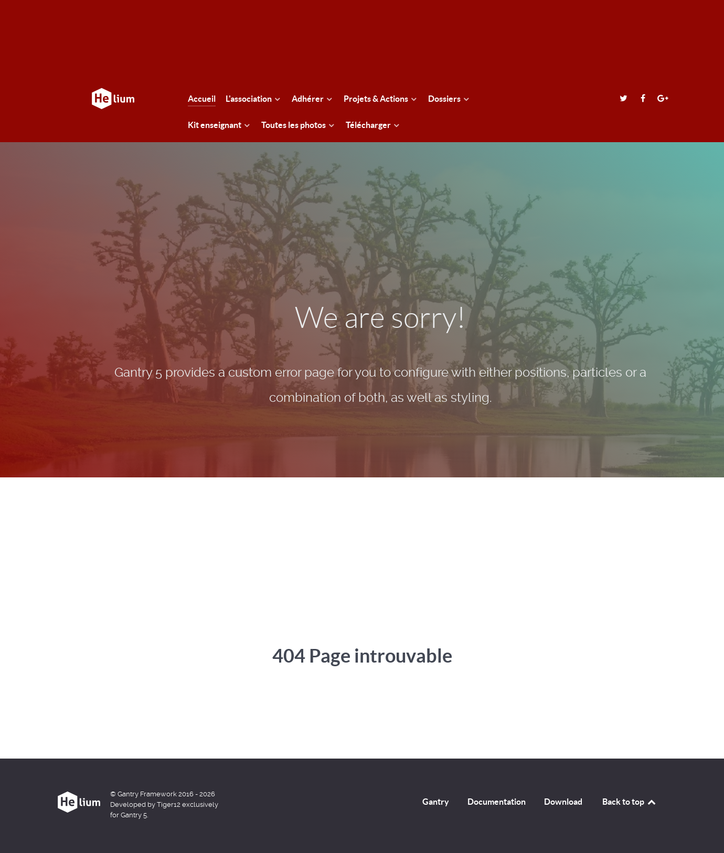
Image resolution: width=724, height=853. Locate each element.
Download (563, 801)
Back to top (629, 801)
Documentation (496, 801)
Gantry (435, 801)
